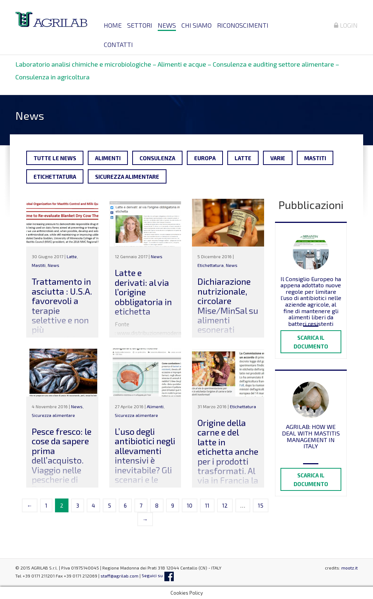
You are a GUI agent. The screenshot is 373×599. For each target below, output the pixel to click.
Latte (243, 158)
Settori (139, 25)
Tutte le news (55, 158)
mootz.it (349, 567)
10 (189, 505)
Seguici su (158, 575)
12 (225, 505)
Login (346, 25)
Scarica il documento (311, 342)
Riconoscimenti (242, 25)
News (167, 25)
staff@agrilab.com (119, 575)
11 (207, 505)
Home (113, 25)
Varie (277, 158)
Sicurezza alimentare (127, 176)
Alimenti (108, 158)
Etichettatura (55, 176)
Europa (205, 158)
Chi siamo (196, 25)
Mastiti (315, 158)
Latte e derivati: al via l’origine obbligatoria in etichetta (143, 291)
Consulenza (157, 158)
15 (260, 505)
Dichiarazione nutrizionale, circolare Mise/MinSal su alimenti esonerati (227, 305)
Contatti (118, 44)
